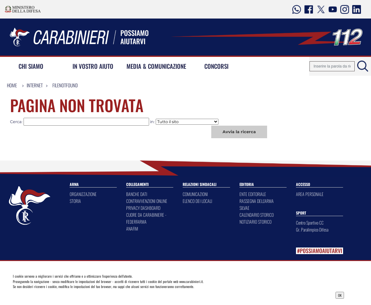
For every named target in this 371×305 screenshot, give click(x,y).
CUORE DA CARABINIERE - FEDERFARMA (146, 218)
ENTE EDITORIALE (252, 194)
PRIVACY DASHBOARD (143, 207)
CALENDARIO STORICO (256, 214)
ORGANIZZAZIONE (83, 194)
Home (12, 85)
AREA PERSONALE (310, 194)
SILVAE (244, 207)
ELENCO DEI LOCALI (197, 201)
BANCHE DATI (136, 194)
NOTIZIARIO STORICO (255, 221)
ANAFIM (132, 228)
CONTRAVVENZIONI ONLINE (146, 201)
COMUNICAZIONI (195, 194)
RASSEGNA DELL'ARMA (256, 201)
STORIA (75, 201)
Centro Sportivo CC (310, 222)
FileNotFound (65, 85)
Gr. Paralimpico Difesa (312, 229)
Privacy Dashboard (52, 294)
